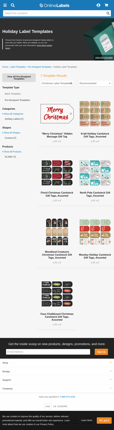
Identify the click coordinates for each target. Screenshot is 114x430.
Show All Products (11, 151)
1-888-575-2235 (67, 397)
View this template (104, 57)
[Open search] (108, 13)
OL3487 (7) (10, 157)
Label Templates (18, 67)
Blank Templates (13, 94)
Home (5, 67)
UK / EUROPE (60, 406)
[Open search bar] (13, 5)
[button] (5, 5)
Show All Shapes (11, 132)
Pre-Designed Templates (39, 67)
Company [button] (7, 388)
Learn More (86, 420)
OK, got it (104, 420)
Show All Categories (12, 114)
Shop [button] (5, 363)
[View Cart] (106, 5)
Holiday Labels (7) (14, 119)
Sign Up (101, 352)
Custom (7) (10, 138)
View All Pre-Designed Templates (19, 77)
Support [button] (6, 380)
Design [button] (6, 371)
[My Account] (98, 5)
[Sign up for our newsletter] (48, 352)
